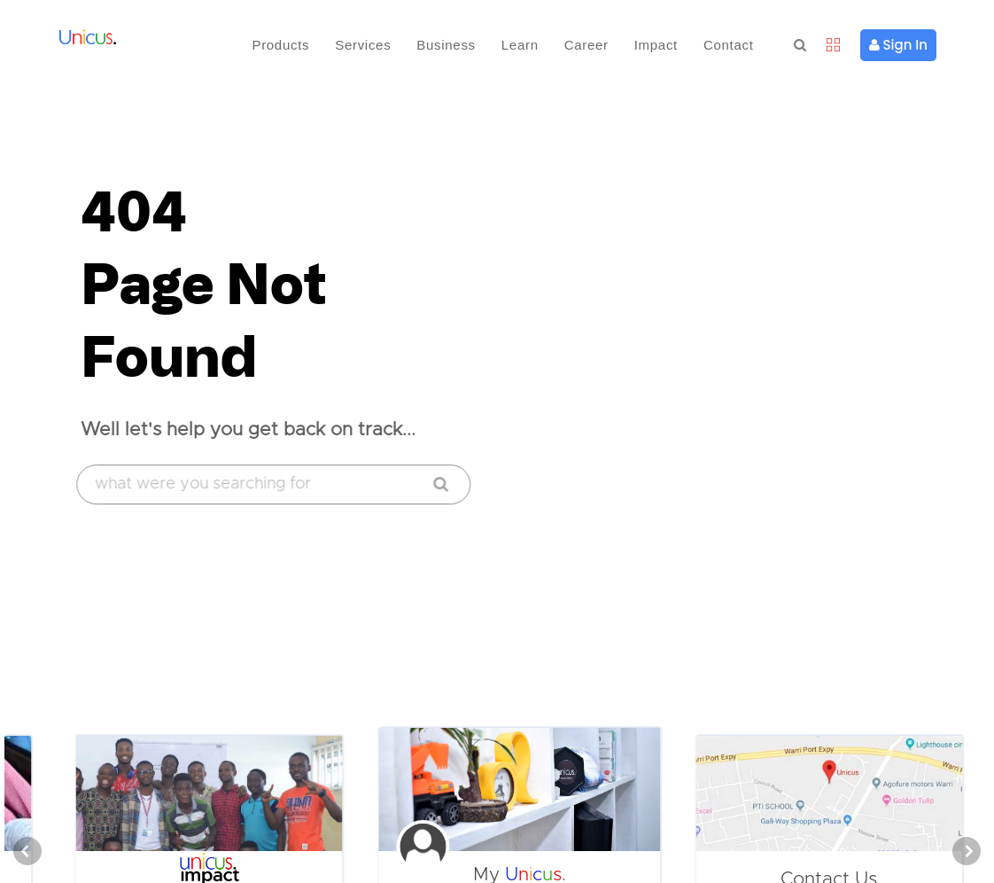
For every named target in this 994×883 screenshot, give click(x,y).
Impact (656, 44)
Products (280, 44)
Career (586, 44)
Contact (728, 44)
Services (363, 44)
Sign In (898, 44)
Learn (520, 44)
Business (445, 44)
